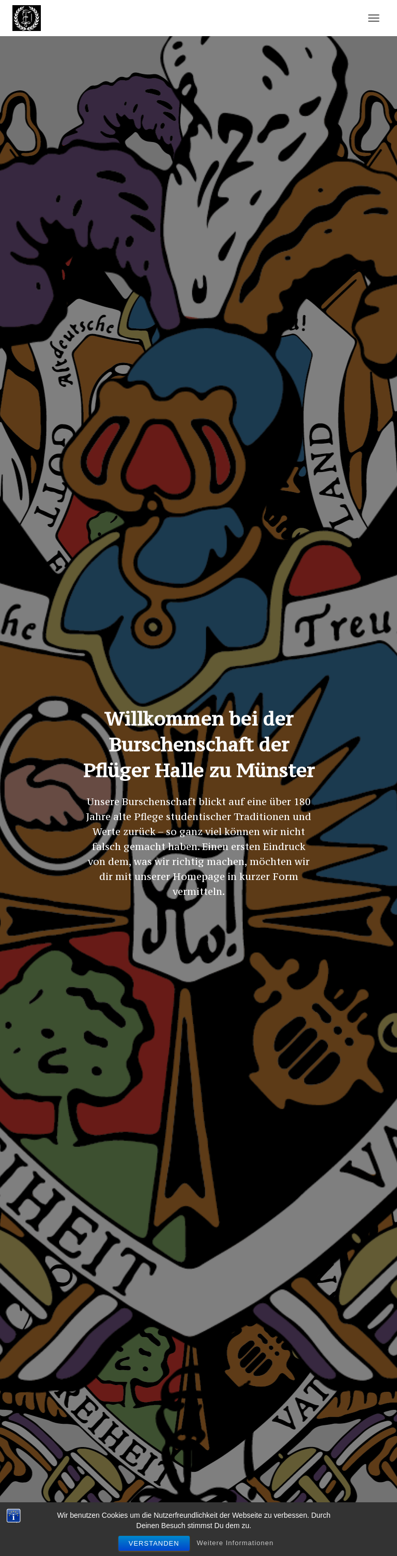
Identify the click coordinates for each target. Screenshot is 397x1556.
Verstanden (154, 1543)
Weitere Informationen (235, 1543)
